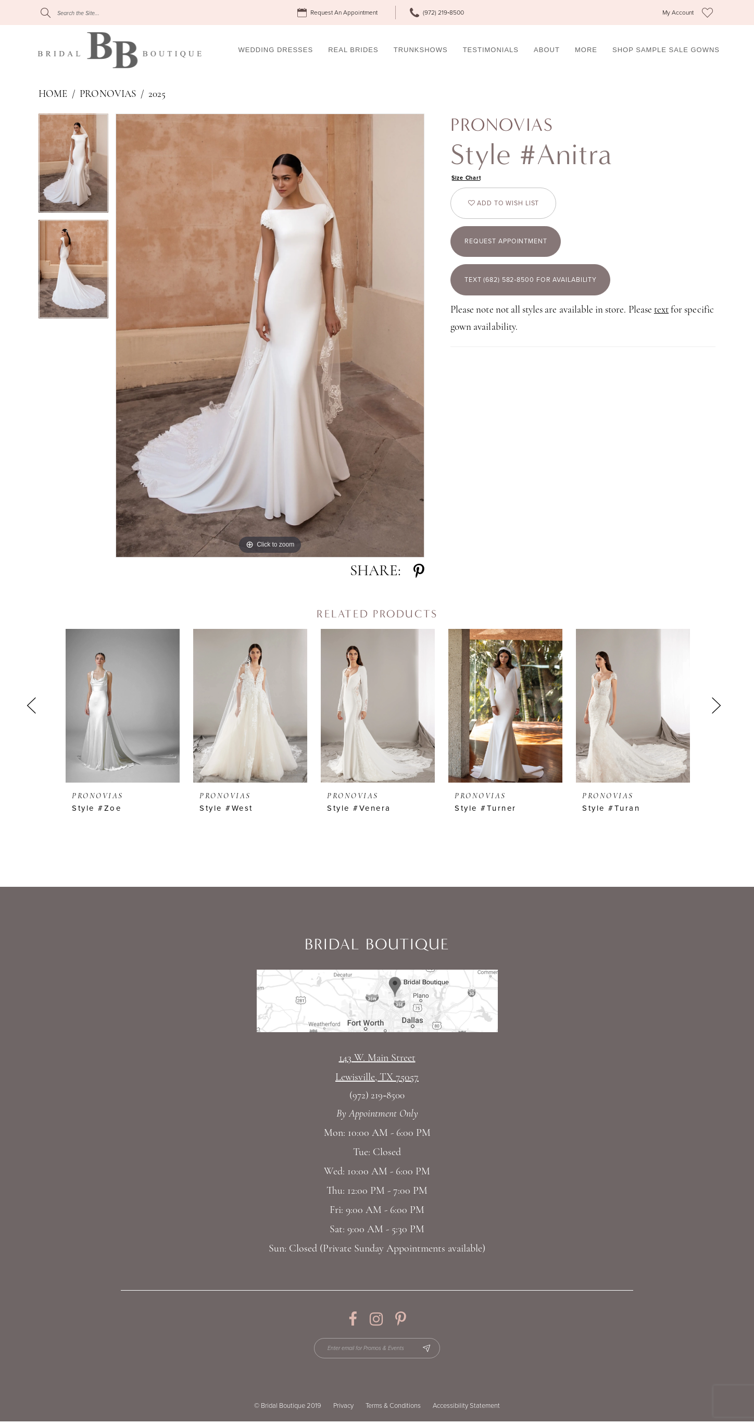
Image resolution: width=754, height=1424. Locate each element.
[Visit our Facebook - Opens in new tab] (352, 1319)
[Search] (103, 13)
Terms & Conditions (393, 1408)
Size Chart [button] (468, 178)
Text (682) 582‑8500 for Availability (541, 292)
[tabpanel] (73, 167)
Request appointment (512, 249)
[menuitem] (339, 12)
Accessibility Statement (466, 1408)
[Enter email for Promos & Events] (377, 1349)
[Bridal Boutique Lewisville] (119, 50)
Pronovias (107, 95)
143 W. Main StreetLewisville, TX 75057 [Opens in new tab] (377, 1068)
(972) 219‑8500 (377, 1096)
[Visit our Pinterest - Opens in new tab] (400, 1319)
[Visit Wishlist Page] (707, 12)
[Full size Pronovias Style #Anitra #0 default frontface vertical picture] (270, 335)
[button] (678, 13)
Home (53, 95)
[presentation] (123, 705)
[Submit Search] (45, 13)
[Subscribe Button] (433, 1349)
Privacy (343, 1408)
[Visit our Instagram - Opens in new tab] (376, 1319)
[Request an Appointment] (339, 12)
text (661, 324)
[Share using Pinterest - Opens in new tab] (418, 571)
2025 (157, 95)
